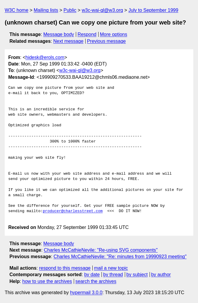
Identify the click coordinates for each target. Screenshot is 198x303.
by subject (137, 274)
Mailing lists (46, 10)
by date (91, 274)
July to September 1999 (153, 10)
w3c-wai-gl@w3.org (102, 10)
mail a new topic (111, 268)
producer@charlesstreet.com (73, 211)
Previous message (106, 41)
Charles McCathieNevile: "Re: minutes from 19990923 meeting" (119, 256)
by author (161, 274)
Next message (68, 41)
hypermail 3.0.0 (86, 292)
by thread (113, 274)
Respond (87, 34)
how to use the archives (47, 281)
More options (113, 34)
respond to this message (64, 268)
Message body (58, 34)
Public (69, 10)
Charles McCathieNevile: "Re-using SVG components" (101, 250)
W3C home (16, 10)
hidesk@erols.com (44, 57)
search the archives (96, 281)
